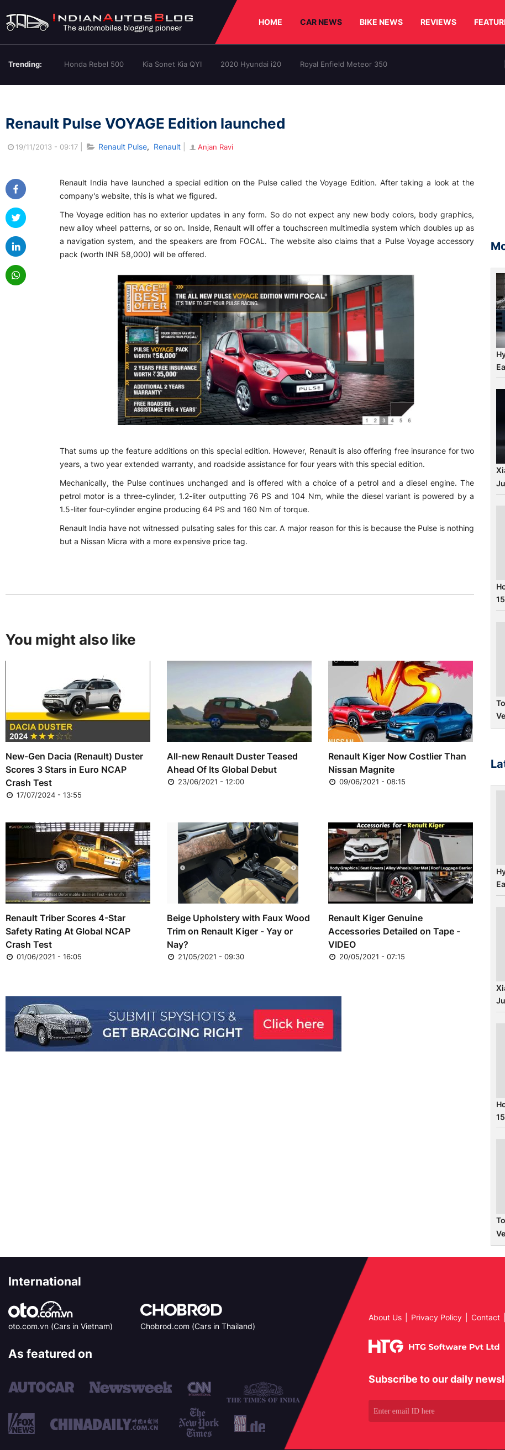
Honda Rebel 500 (94, 64)
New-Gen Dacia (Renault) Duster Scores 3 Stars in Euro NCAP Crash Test (74, 769)
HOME (270, 21)
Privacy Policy (436, 1317)
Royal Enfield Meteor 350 (343, 64)
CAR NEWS (321, 21)
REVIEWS (438, 21)
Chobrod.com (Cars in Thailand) (197, 1326)
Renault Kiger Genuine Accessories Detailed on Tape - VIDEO (394, 931)
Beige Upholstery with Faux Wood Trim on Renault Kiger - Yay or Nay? (238, 931)
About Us (385, 1317)
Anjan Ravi (210, 146)
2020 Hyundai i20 (250, 64)
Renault (167, 146)
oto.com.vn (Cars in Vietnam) (60, 1326)
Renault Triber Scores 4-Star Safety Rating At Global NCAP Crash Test (68, 931)
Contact (485, 1317)
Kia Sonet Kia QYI (172, 64)
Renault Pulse (122, 146)
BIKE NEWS (381, 21)
